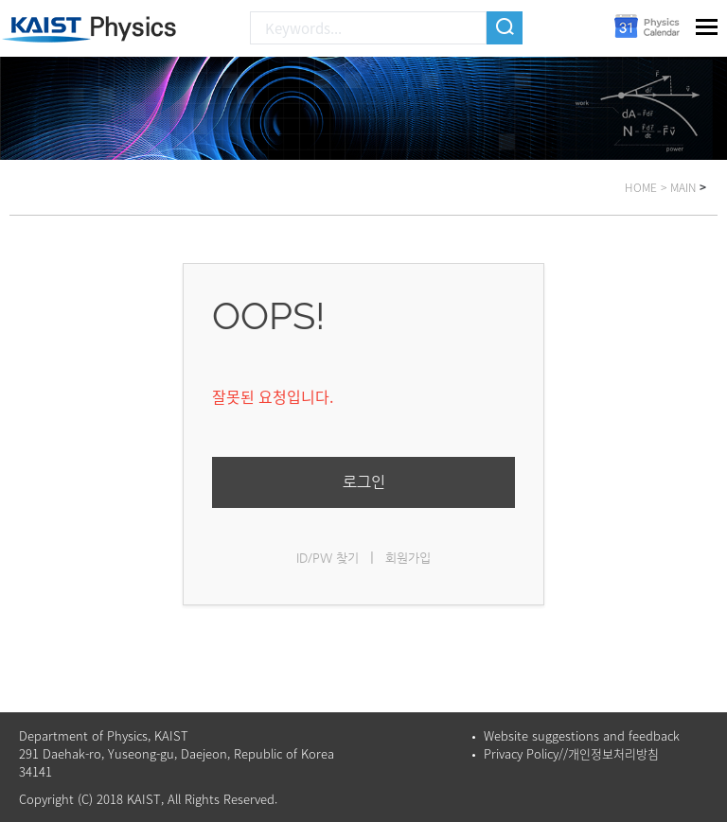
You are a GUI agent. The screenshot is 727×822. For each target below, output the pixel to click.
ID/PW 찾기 (327, 558)
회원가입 (408, 558)
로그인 (364, 482)
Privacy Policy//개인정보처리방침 (571, 753)
